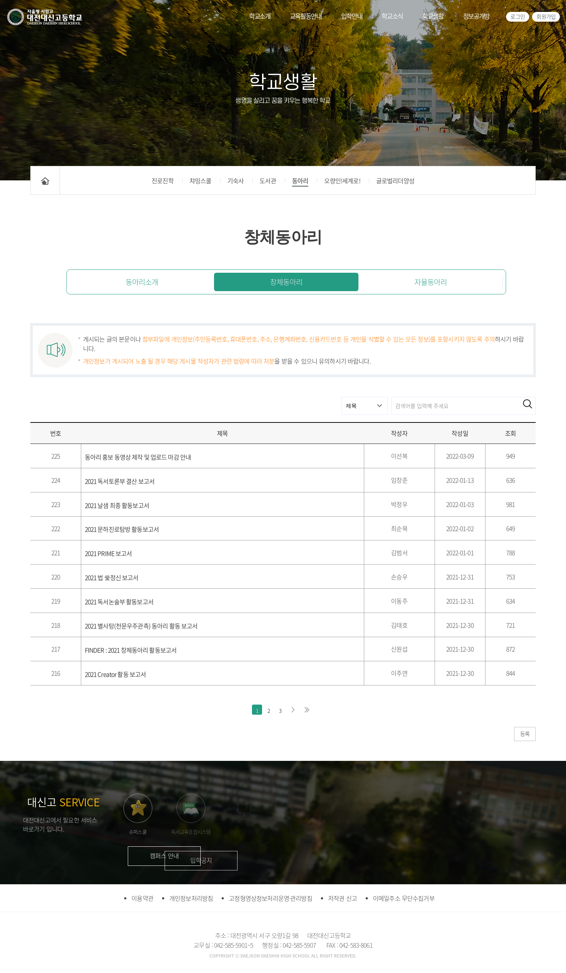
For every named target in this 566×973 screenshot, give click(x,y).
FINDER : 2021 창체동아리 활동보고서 (131, 650)
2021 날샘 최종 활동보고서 (117, 505)
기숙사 (235, 180)
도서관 (268, 180)
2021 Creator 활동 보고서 (115, 674)
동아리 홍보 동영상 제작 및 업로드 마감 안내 (138, 457)
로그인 (517, 17)
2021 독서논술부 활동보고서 (119, 601)
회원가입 (546, 17)
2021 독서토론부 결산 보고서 (120, 481)
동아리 (300, 180)
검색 (527, 403)
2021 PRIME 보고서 (108, 553)
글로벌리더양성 (395, 180)
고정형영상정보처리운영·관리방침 (270, 898)
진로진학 (163, 180)
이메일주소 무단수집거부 (404, 898)
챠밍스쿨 (201, 180)
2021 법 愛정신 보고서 (112, 577)
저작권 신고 (342, 898)
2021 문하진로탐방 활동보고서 (122, 529)
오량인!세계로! (342, 180)
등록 (525, 734)
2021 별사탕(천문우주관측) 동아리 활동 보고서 (141, 626)
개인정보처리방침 (191, 898)
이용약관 (142, 898)
